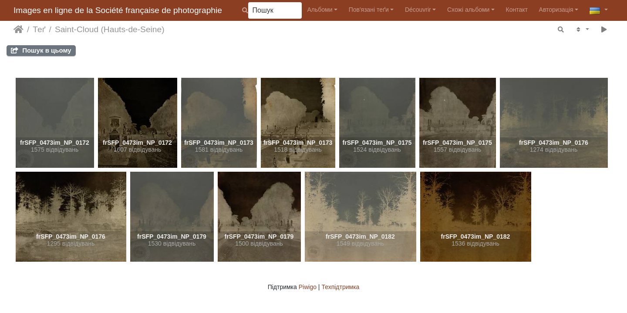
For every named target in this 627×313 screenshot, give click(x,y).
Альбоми (319, 9)
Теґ (39, 29)
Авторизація (556, 9)
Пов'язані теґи (369, 9)
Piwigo (308, 286)
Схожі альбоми (468, 9)
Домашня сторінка (18, 29)
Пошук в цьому (41, 50)
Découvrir (418, 9)
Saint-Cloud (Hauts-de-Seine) (110, 29)
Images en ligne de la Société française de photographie (117, 10)
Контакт (517, 9)
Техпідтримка (340, 286)
